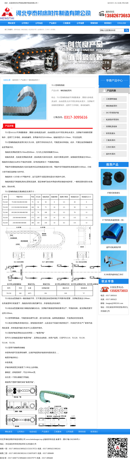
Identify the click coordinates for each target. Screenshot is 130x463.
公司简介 (25, 23)
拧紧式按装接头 (113, 193)
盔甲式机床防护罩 (113, 247)
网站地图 (125, 3)
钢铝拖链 (24, 29)
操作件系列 (110, 154)
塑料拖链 (17, 29)
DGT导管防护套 (112, 113)
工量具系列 (110, 140)
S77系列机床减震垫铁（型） (113, 220)
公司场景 (80, 23)
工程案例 (66, 23)
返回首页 (111, 3)
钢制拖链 (13, 132)
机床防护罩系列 (112, 120)
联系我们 (108, 23)
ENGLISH (122, 23)
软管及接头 (110, 133)
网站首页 (11, 23)
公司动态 (39, 23)
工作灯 (47, 29)
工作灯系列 (110, 147)
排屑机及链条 (111, 126)
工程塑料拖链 (111, 99)
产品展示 (52, 23)
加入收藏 (118, 3)
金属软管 (41, 29)
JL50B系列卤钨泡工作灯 (113, 275)
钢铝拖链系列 (33, 80)
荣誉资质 (94, 23)
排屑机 (53, 29)
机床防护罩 (33, 29)
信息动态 (33, 432)
